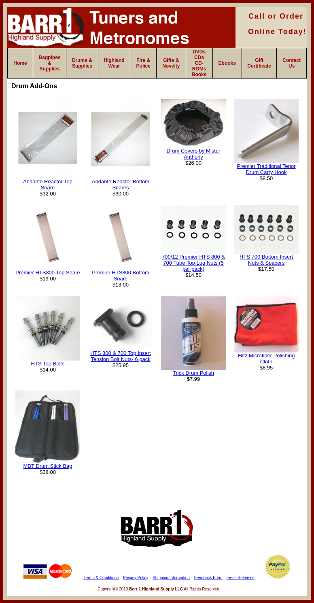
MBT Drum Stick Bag (47, 466)
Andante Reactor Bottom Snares (120, 184)
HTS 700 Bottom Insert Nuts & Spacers (266, 260)
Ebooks (227, 63)
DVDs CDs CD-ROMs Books (199, 63)
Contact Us (291, 63)
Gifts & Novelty (171, 63)
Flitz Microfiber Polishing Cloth (266, 358)
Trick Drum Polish (193, 373)
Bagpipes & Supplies (50, 63)
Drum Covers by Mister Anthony (194, 154)
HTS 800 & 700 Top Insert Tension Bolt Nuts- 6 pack (120, 356)
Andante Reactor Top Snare (47, 184)
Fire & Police (143, 63)
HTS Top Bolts (48, 364)
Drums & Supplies (82, 63)
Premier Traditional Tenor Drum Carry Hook (266, 169)
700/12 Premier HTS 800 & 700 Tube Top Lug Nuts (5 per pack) (193, 263)
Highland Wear (114, 63)
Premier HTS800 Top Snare (47, 273)
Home (20, 63)
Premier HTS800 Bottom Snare (120, 276)
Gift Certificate (259, 63)
